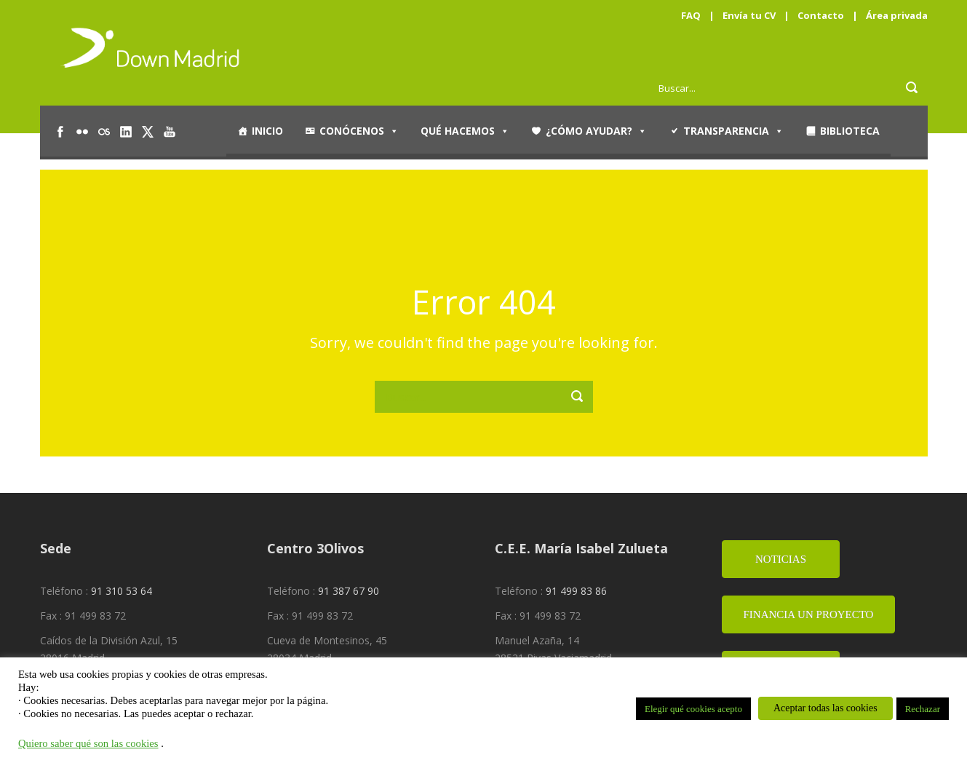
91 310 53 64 (121, 591)
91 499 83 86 (576, 591)
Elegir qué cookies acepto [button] (693, 708)
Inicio (267, 131)
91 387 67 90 (348, 591)
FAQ (691, 15)
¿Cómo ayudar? (596, 131)
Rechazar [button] (922, 708)
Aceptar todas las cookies (825, 708)
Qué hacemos (465, 131)
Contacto (820, 15)
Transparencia (733, 131)
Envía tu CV (749, 15)
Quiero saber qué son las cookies (88, 743)
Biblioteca (850, 131)
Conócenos (359, 131)
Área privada (897, 15)
